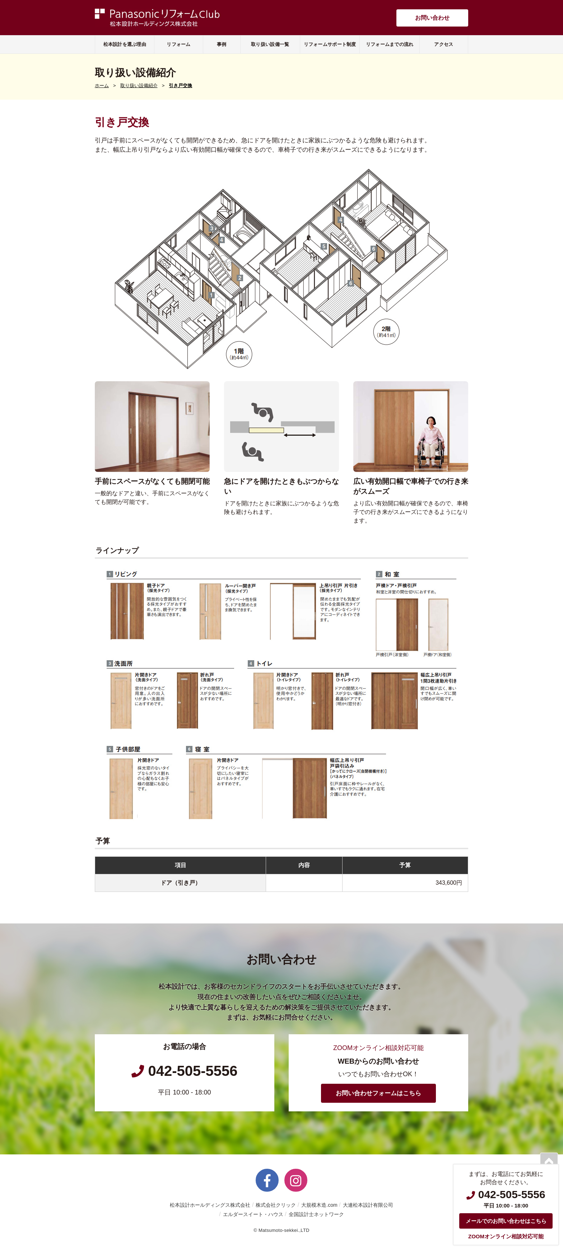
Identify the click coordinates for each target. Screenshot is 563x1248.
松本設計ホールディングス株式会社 (210, 1205)
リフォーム (178, 44)
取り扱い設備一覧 (270, 44)
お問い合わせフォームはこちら (378, 1093)
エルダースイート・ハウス (253, 1214)
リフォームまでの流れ (390, 44)
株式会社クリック (276, 1205)
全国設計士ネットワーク (316, 1214)
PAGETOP (549, 1162)
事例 (222, 44)
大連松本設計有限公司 (368, 1205)
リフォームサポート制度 (330, 44)
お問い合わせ (432, 18)
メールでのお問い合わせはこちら (506, 1221)
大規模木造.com (319, 1205)
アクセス (443, 44)
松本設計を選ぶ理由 (124, 44)
